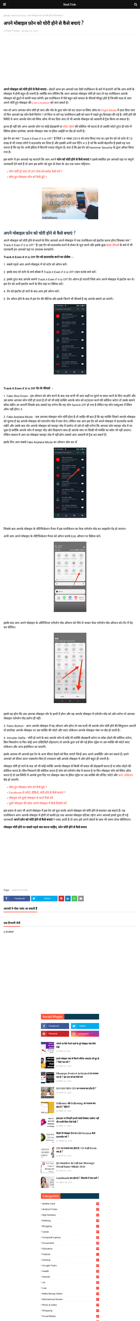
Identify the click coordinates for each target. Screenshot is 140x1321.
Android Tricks (18, 15)
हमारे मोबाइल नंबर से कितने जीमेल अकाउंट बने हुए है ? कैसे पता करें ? (77, 1060)
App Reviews (70, 1215)
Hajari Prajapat (13, 31)
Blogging (70, 1226)
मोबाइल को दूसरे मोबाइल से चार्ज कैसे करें (31, 798)
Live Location (41, 102)
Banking (70, 1220)
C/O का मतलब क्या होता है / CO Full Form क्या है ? (76, 1150)
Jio (70, 1282)
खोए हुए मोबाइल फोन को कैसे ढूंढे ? (28, 177)
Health (70, 1271)
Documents (70, 1243)
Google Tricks (70, 1265)
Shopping (70, 1310)
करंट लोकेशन (125, 775)
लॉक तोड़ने (68, 126)
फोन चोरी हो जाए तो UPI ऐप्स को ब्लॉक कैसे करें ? (35, 171)
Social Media (70, 1316)
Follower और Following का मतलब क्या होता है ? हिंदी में (76, 1105)
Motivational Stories (70, 1299)
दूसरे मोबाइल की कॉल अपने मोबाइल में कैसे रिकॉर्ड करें (38, 803)
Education (70, 1248)
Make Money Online (70, 1293)
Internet (70, 1276)
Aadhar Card (70, 1203)
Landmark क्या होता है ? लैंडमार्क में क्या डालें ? (77, 1178)
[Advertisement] (70, 62)
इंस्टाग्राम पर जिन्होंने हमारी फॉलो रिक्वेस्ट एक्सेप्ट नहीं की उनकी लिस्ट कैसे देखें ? (77, 1120)
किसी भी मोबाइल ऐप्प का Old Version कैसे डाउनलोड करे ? (75, 1135)
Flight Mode (109, 110)
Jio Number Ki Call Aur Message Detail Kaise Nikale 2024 (75, 1165)
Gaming (70, 1260)
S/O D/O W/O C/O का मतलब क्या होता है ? (76, 1088)
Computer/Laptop (70, 1237)
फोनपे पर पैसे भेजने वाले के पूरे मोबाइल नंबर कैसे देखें (76, 1045)
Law (70, 1288)
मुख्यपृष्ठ (7, 15)
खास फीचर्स (112, 245)
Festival (70, 1254)
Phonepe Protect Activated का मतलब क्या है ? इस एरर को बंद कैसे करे (77, 1075)
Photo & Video (70, 1305)
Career (70, 1231)
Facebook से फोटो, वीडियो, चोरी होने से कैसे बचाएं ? (37, 792)
